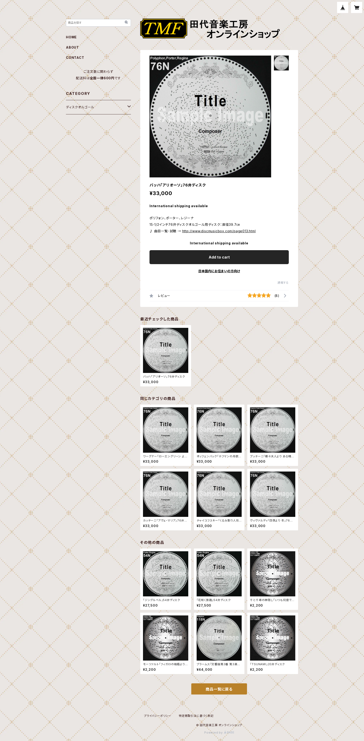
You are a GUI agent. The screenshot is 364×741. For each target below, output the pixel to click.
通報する (283, 282)
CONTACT (75, 58)
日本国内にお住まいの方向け (219, 271)
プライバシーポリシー (157, 716)
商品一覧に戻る (219, 689)
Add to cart (219, 257)
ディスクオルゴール (80, 107)
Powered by (219, 732)
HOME (71, 37)
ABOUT (72, 47)
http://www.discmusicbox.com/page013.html (219, 231)
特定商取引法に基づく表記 (196, 716)
